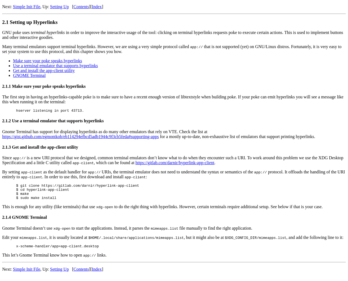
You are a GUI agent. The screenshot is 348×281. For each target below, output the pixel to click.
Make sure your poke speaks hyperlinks (47, 60)
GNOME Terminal (29, 75)
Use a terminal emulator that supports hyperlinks (55, 65)
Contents (81, 6)
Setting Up (59, 6)
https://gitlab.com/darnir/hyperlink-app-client (174, 163)
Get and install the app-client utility (44, 70)
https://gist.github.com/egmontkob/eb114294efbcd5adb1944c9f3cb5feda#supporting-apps (80, 137)
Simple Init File (26, 6)
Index (97, 6)
